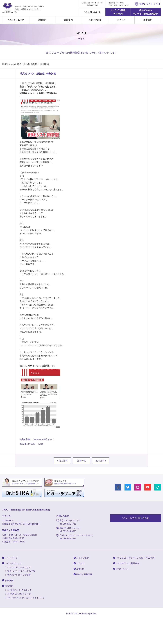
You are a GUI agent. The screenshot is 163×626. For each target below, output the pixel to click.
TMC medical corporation (85, 613)
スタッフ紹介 (95, 20)
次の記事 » (101, 460)
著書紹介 (147, 20)
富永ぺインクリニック (7, 8)
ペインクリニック (15, 20)
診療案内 (42, 20)
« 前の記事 (62, 460)
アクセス (121, 20)
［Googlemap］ (33, 524)
